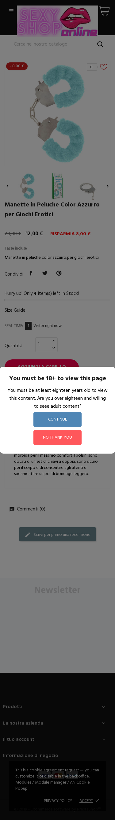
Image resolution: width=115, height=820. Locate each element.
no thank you (57, 437)
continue (57, 419)
